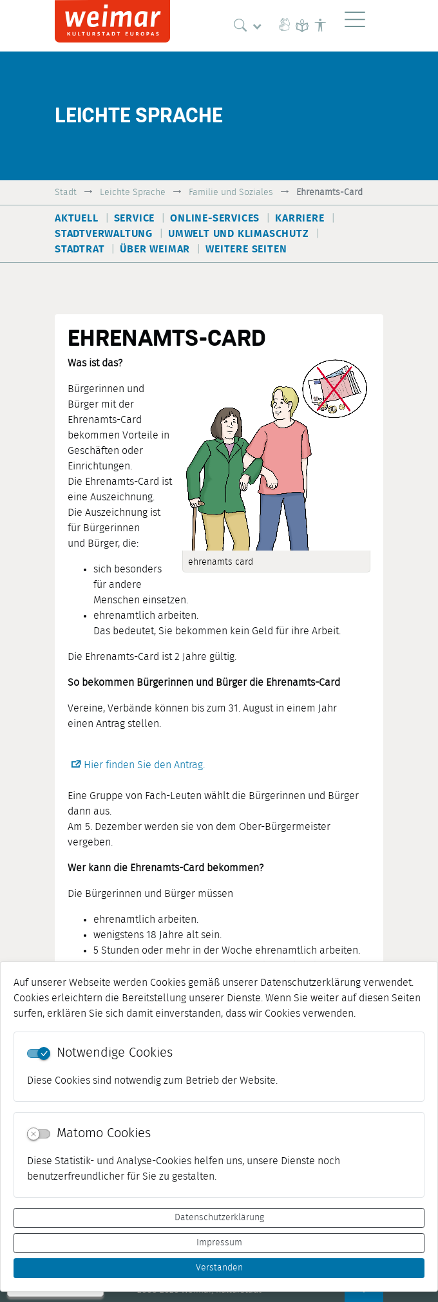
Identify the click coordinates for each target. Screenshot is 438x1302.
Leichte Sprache (133, 192)
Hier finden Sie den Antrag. (144, 765)
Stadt (66, 192)
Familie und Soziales (231, 192)
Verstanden (219, 1267)
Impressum (219, 1242)
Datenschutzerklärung (219, 1217)
